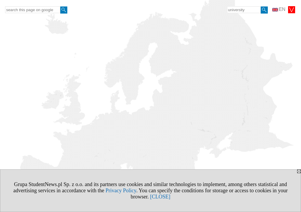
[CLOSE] (160, 197)
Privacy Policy (121, 190)
